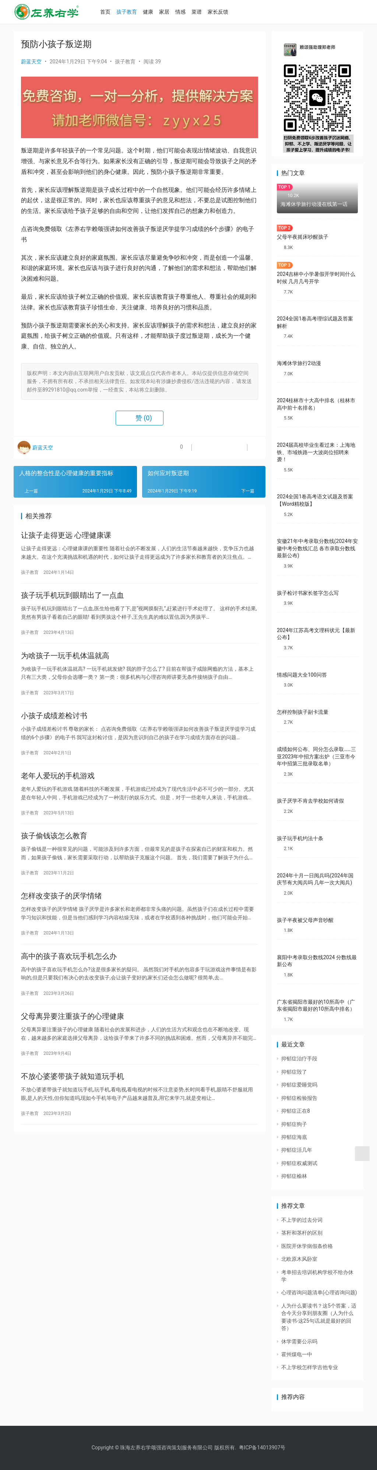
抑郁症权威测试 (299, 1163)
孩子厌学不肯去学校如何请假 (310, 801)
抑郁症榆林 (294, 1176)
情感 (188, 12)
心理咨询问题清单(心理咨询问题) (319, 1292)
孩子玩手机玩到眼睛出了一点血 (72, 598)
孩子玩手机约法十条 (300, 838)
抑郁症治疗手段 (299, 1059)
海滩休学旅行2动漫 (299, 363)
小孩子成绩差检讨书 (54, 723)
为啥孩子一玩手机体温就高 (65, 660)
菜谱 (204, 12)
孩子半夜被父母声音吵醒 (305, 920)
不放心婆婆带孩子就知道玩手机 (72, 1096)
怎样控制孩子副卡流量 (302, 712)
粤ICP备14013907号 (262, 1447)
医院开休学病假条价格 (307, 1246)
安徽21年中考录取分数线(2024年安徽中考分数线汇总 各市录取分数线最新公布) (317, 548)
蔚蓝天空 (31, 61)
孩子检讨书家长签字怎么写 (308, 593)
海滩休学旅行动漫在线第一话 (314, 204)
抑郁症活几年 (296, 1150)
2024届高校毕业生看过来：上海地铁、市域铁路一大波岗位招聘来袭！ (316, 452)
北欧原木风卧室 (299, 1259)
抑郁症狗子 (294, 1124)
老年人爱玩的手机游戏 (58, 785)
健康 (156, 12)
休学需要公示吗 (299, 1341)
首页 (113, 12)
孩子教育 (134, 12)
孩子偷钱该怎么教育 (54, 847)
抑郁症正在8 (295, 1111)
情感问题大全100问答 (302, 675)
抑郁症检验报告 (299, 1098)
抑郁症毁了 (294, 1072)
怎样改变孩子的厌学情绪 (61, 909)
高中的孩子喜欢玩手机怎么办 (69, 972)
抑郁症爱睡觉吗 (299, 1085)
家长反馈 (225, 12)
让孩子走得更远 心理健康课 (66, 536)
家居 (172, 12)
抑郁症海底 (294, 1137)
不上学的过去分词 (302, 1220)
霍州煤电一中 (296, 1354)
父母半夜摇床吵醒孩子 (302, 237)
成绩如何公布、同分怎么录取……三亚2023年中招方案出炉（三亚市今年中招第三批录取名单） (316, 756)
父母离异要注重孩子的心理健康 (72, 1034)
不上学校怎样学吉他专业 (309, 1367)
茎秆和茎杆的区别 (302, 1233)
